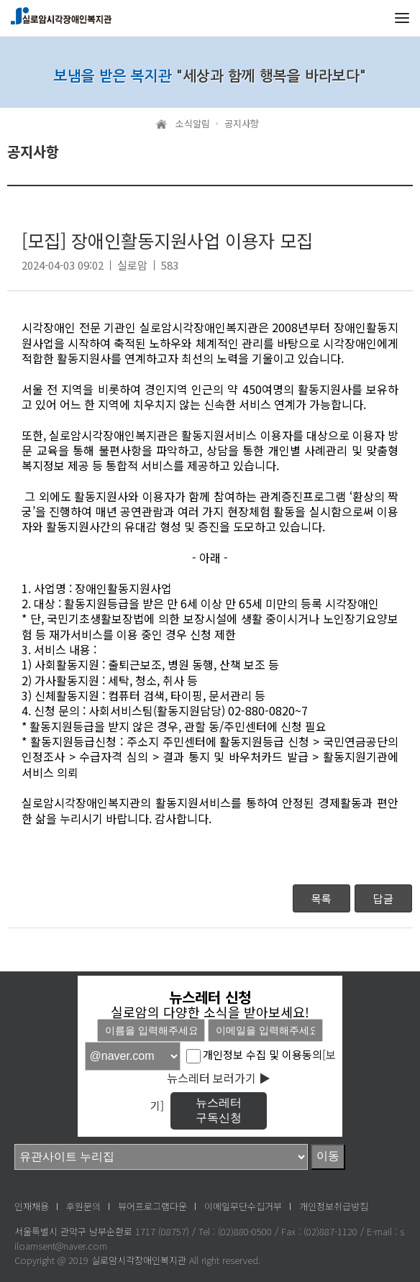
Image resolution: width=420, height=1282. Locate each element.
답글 (383, 898)
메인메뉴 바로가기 (0, 0)
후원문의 (83, 1206)
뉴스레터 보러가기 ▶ (218, 1077)
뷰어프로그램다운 (152, 1206)
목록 (321, 898)
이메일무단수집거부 (243, 1206)
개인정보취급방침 (333, 1206)
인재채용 (31, 1206)
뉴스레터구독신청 (219, 1110)
